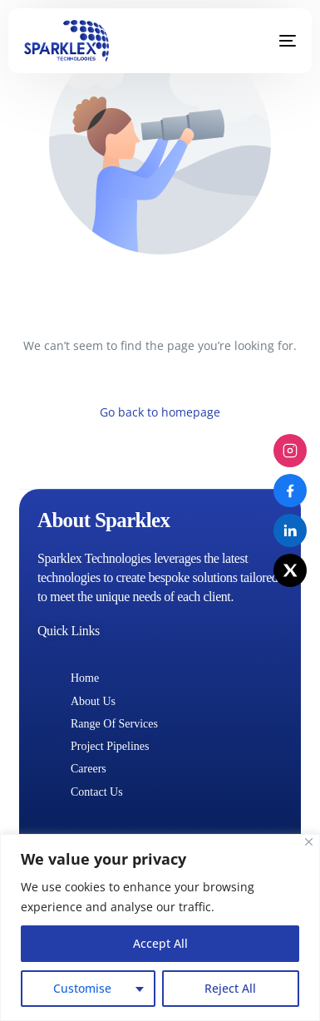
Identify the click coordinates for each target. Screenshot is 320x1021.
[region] (160, 927)
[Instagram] (290, 450)
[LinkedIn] (290, 530)
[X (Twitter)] (290, 570)
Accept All (160, 943)
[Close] (309, 842)
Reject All (230, 988)
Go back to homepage (160, 412)
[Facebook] (290, 490)
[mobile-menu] (275, 41)
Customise (82, 988)
